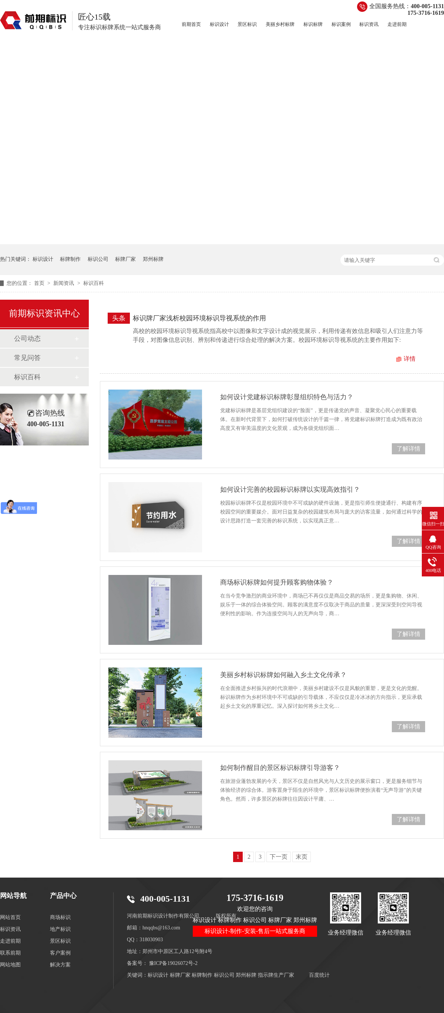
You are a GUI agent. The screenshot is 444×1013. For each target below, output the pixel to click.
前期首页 (191, 24)
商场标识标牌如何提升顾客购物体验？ (276, 582)
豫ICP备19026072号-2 (173, 963)
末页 (301, 857)
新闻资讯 (64, 283)
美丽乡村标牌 (280, 24)
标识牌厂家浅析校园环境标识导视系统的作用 (199, 318)
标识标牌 (313, 24)
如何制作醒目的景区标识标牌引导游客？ (280, 767)
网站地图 (10, 964)
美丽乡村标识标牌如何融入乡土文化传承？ (283, 675)
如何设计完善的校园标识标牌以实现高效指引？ (290, 489)
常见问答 (27, 357)
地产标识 (60, 929)
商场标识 (60, 917)
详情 (410, 359)
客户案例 (60, 953)
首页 (40, 283)
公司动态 (27, 338)
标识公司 (98, 259)
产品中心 (63, 895)
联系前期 (10, 953)
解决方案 (60, 964)
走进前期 (397, 24)
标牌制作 (70, 259)
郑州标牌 (153, 259)
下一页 (278, 857)
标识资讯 (369, 24)
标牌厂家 (125, 259)
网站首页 (10, 917)
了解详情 (408, 448)
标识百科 (93, 283)
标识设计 (219, 24)
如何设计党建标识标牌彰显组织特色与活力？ (286, 397)
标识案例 (341, 24)
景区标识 (247, 24)
